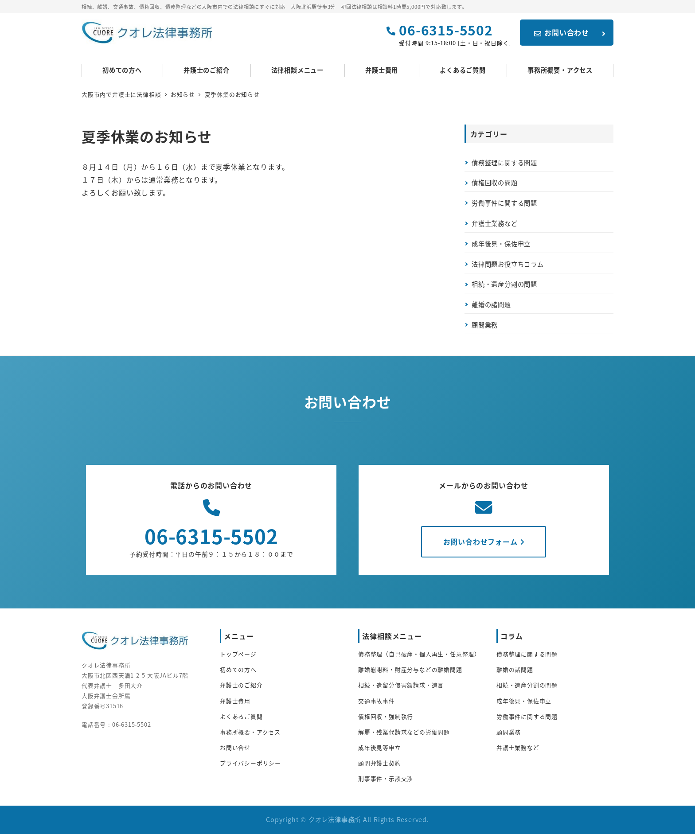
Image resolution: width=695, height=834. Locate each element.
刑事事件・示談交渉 (385, 778)
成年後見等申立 (379, 747)
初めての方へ (238, 669)
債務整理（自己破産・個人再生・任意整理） (419, 654)
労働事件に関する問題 (504, 203)
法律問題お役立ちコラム (508, 264)
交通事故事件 (376, 701)
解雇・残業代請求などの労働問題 (404, 732)
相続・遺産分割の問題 (504, 284)
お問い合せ (235, 747)
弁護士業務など (495, 223)
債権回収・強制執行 (385, 716)
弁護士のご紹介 (241, 685)
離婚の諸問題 (491, 304)
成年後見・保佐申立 (501, 243)
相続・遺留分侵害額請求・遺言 (401, 685)
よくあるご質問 (241, 716)
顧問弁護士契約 (379, 763)
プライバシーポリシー (250, 763)
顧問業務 (485, 324)
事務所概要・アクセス (250, 732)
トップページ (238, 654)
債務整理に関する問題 (504, 162)
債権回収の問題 (495, 182)
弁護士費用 (235, 701)
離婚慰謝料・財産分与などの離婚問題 (410, 669)
